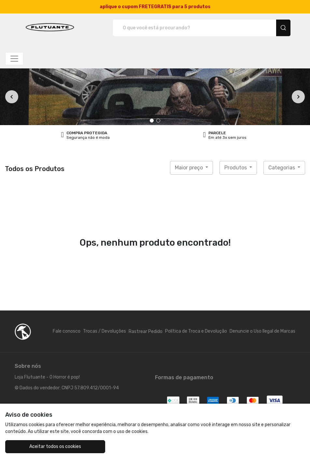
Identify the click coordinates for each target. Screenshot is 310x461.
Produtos (236, 168)
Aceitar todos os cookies (55, 446)
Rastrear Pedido (145, 331)
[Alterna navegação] (14, 58)
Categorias (282, 168)
